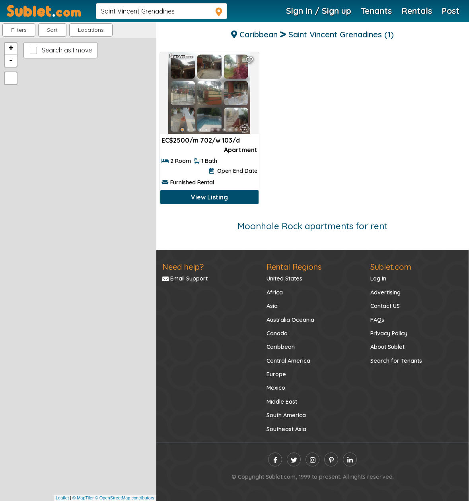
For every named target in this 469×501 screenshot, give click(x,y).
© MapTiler (83, 497)
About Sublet (387, 346)
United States (284, 278)
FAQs (377, 319)
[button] (91, 30)
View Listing (209, 197)
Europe (276, 374)
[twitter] (294, 459)
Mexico (276, 387)
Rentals (416, 11)
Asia (272, 305)
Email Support (185, 278)
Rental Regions (294, 267)
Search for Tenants (396, 360)
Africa (275, 292)
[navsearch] (161, 11)
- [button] (11, 61)
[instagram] (312, 459)
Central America (288, 360)
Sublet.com (390, 267)
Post (450, 11)
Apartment (240, 150)
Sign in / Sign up (318, 11)
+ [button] (11, 49)
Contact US (385, 305)
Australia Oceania (290, 319)
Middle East (282, 401)
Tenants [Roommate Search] (376, 11)
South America (286, 415)
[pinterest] (331, 459)
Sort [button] (52, 29)
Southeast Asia (286, 429)
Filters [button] (19, 29)
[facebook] (275, 459)
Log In (378, 278)
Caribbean (281, 346)
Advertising (385, 292)
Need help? (183, 267)
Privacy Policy (388, 333)
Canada (277, 333)
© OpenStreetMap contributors (124, 497)
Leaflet (62, 497)
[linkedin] (350, 459)
